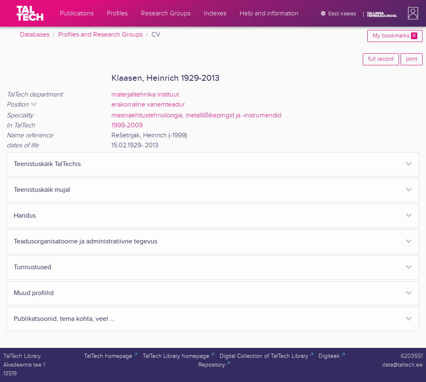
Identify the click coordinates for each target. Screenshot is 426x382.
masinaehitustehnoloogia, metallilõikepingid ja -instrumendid (196, 115)
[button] (411, 13)
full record (381, 59)
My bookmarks (395, 35)
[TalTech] (30, 13)
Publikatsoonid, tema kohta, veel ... (64, 319)
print (411, 59)
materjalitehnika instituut (145, 95)
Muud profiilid (34, 293)
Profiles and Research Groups (100, 35)
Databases (35, 35)
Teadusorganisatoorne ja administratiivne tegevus (85, 242)
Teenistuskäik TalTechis (47, 164)
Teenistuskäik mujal (42, 190)
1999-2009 (127, 125)
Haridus (25, 216)
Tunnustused (32, 267)
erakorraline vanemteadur (148, 105)
